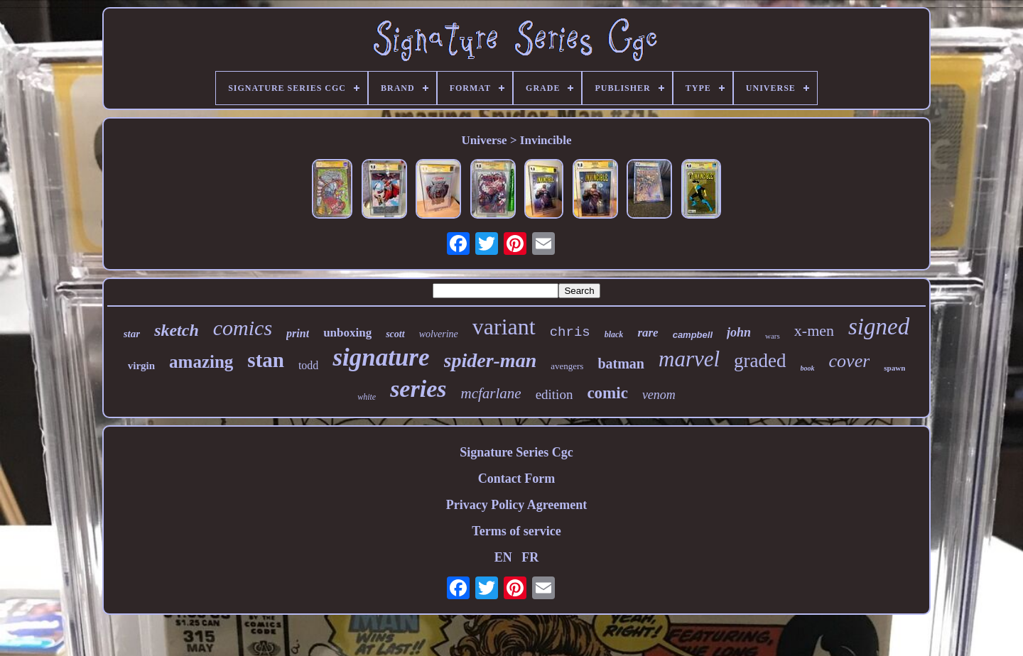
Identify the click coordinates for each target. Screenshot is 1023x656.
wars (772, 336)
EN (503, 557)
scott (395, 334)
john (739, 332)
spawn (894, 367)
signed (878, 326)
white (366, 397)
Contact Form (516, 478)
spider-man (490, 360)
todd (308, 365)
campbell (693, 334)
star (132, 333)
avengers (567, 366)
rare (647, 332)
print (297, 333)
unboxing (347, 332)
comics (242, 327)
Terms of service (516, 531)
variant (504, 326)
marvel (689, 358)
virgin (141, 365)
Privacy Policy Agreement (517, 505)
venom (659, 395)
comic (607, 393)
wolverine (438, 334)
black (614, 334)
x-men (814, 330)
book (808, 368)
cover (849, 361)
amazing (201, 361)
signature (380, 357)
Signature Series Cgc (516, 452)
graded (760, 360)
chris (570, 332)
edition (554, 394)
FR (529, 557)
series (418, 389)
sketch (176, 330)
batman (620, 363)
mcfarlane (490, 393)
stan (265, 360)
